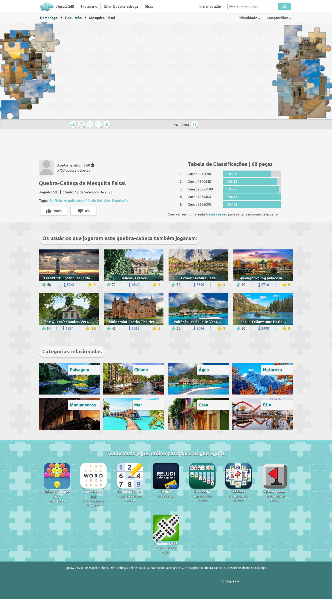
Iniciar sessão (210, 6)
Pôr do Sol (93, 201)
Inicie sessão (216, 214)
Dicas (149, 6)
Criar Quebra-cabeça (121, 6)
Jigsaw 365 (65, 6)
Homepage (49, 18)
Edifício (55, 201)
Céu (107, 201)
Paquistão (73, 18)
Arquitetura (74, 201)
